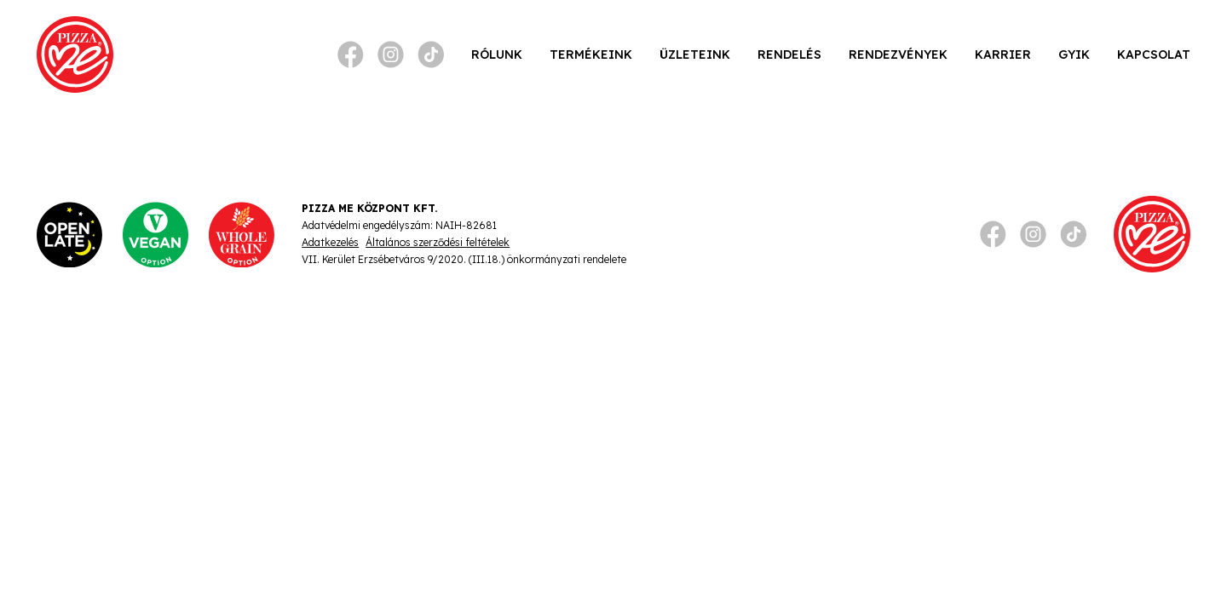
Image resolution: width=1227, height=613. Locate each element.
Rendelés (789, 54)
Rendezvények (898, 54)
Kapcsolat (1153, 54)
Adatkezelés (330, 242)
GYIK (1074, 54)
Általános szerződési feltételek (438, 242)
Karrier (1003, 54)
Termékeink (591, 54)
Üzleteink (695, 54)
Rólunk (496, 54)
